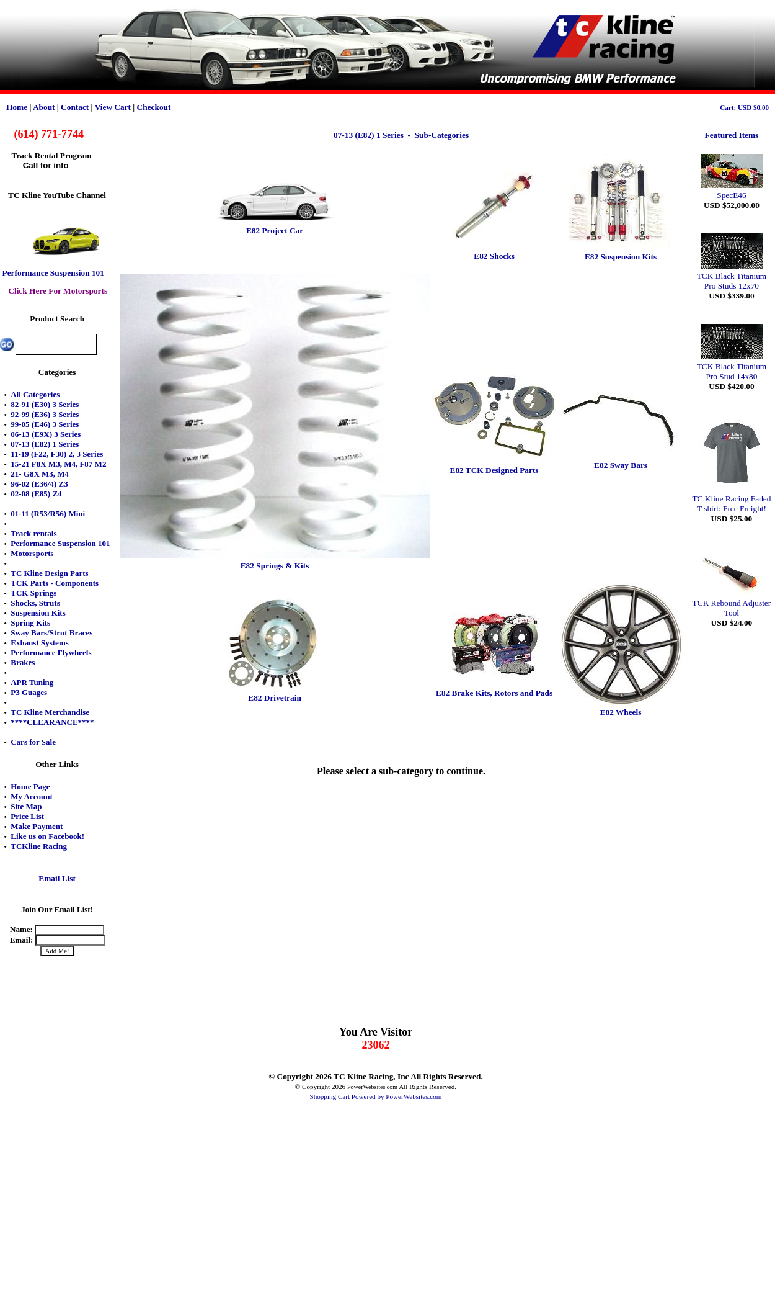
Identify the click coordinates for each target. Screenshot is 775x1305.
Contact (75, 107)
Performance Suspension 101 (53, 272)
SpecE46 (732, 190)
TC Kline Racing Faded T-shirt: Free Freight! (731, 498)
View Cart (113, 107)
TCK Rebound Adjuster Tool (732, 602)
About (44, 107)
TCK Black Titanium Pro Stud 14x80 (732, 366)
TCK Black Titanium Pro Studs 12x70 (732, 275)
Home (16, 107)
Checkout (154, 107)
